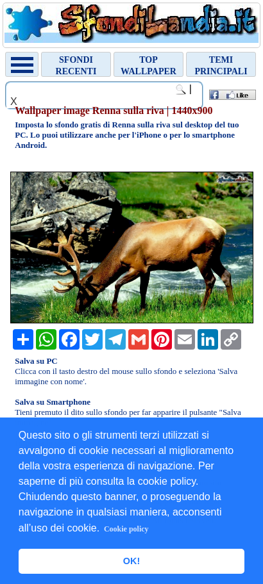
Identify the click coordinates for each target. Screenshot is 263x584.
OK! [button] (131, 561)
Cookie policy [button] (126, 528)
